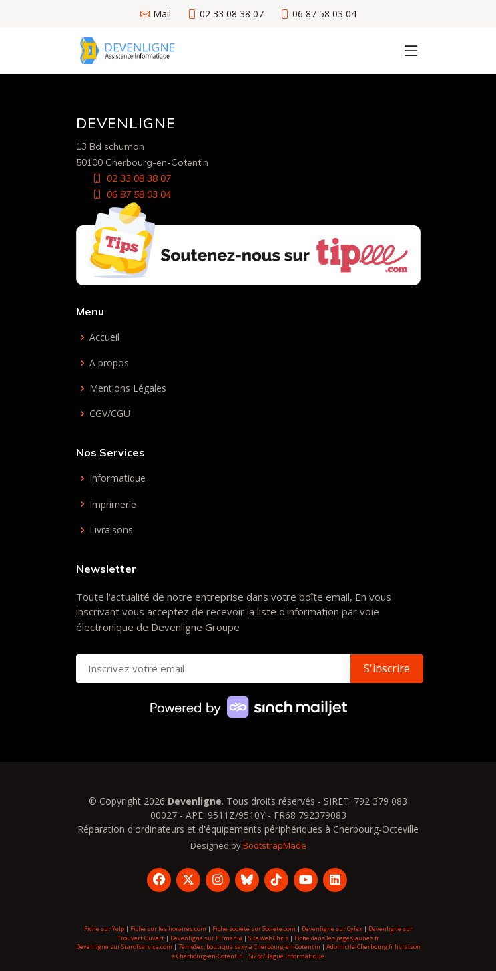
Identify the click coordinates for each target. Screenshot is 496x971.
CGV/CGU (109, 413)
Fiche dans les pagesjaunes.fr (336, 938)
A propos (109, 363)
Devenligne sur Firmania (206, 938)
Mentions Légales (127, 388)
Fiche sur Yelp (104, 928)
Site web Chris (268, 938)
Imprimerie (112, 504)
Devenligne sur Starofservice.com (124, 946)
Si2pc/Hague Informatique (286, 956)
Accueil (104, 337)
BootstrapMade (274, 845)
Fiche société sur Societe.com (254, 928)
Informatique (117, 478)
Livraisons (111, 530)
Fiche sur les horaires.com (168, 928)
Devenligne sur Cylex (332, 928)
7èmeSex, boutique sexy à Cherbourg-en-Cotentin (249, 946)
